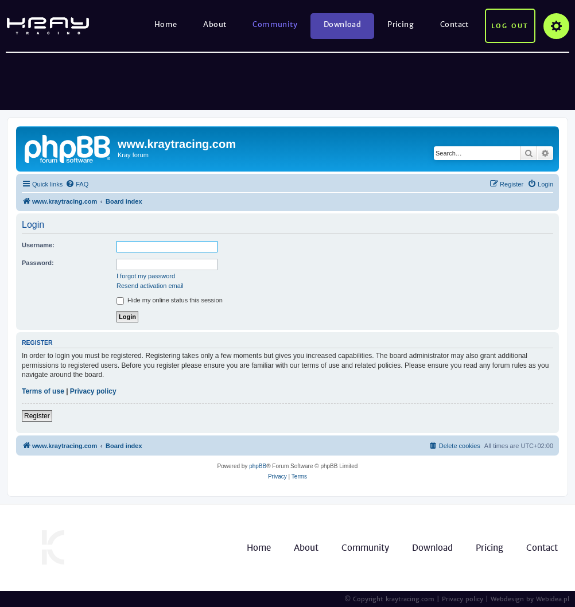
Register (37, 416)
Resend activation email (150, 285)
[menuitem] (76, 184)
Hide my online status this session (169, 300)
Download (342, 24)
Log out (510, 26)
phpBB (257, 466)
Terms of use (43, 391)
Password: (38, 262)
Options (556, 26)
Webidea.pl (552, 599)
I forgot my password (145, 276)
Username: (38, 245)
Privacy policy (93, 391)
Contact (454, 24)
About (214, 24)
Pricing (400, 24)
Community (274, 24)
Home (165, 24)
